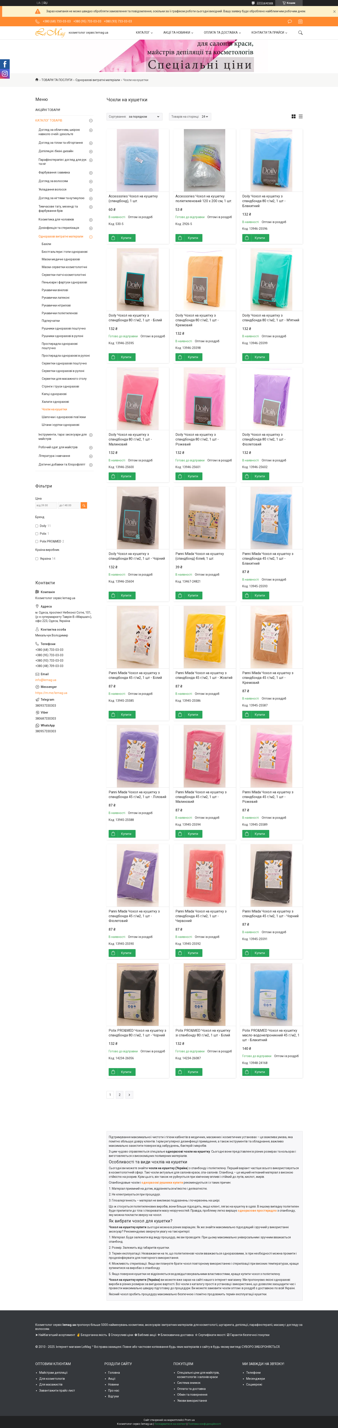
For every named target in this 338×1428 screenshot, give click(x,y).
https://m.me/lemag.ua (51, 693)
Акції (111, 1378)
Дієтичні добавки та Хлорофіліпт (62, 464)
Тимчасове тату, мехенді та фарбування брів (58, 208)
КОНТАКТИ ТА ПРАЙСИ (268, 32)
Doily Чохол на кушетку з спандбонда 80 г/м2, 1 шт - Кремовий (197, 320)
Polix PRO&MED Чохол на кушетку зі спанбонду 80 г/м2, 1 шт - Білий (202, 1032)
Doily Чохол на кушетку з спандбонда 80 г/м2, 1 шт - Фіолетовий (264, 439)
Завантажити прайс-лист (57, 1390)
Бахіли (46, 244)
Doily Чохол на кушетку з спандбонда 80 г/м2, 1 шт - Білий (135, 317)
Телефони (253, 1372)
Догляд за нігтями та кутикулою (61, 198)
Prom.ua (190, 1420)
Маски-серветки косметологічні (64, 267)
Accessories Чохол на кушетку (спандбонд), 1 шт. (133, 198)
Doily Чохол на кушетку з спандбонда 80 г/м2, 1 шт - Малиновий (130, 439)
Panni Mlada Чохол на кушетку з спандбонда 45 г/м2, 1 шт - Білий (135, 675)
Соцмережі (254, 1384)
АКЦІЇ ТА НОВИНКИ (176, 32)
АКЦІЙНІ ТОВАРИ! (47, 110)
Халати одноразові (55, 401)
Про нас (113, 1390)
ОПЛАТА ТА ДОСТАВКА (221, 32)
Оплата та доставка (191, 1389)
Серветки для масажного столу (64, 378)
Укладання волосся (52, 189)
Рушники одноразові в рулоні (62, 336)
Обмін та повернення (192, 1394)
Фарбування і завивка (54, 172)
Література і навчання (54, 456)
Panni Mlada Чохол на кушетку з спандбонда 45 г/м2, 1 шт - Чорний (270, 913)
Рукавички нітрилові (56, 305)
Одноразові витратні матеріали (97, 80)
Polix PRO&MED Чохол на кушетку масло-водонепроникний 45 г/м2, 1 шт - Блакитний (270, 1035)
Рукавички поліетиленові (60, 313)
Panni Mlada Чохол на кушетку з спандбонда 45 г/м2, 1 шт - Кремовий (267, 678)
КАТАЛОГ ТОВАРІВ (48, 120)
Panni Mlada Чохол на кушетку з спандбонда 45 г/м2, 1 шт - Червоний (201, 916)
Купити (126, 238)
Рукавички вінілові (55, 290)
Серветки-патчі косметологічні (64, 275)
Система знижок (188, 1382)
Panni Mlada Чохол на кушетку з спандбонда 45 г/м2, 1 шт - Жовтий (203, 675)
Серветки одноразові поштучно (64, 363)
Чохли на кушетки (54, 409)
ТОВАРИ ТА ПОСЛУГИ (56, 80)
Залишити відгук (290, 21)
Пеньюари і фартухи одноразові (64, 282)
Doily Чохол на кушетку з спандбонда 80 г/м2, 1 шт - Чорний (137, 556)
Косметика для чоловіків (56, 219)
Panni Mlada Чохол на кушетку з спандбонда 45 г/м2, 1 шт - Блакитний (267, 559)
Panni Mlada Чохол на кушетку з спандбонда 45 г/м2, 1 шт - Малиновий (201, 797)
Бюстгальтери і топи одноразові (65, 251)
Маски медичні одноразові (61, 259)
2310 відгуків (265, 3)
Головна (114, 1372)
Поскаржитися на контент (170, 1423)
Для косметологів (52, 1378)
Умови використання (192, 1400)
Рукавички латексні (55, 297)
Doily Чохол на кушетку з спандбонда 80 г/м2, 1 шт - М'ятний (270, 317)
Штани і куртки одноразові (60, 425)
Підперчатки (51, 320)
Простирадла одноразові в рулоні (66, 355)
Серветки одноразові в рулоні (63, 371)
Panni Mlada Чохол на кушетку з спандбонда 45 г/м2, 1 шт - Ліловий (137, 794)
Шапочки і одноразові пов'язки (64, 417)
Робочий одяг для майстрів (58, 447)
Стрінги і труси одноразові (60, 386)
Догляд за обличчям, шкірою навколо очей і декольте (59, 132)
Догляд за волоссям (53, 181)
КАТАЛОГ (143, 32)
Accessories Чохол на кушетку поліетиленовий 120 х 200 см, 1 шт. (203, 198)
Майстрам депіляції (53, 1372)
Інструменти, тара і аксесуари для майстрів (63, 437)
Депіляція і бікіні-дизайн (56, 151)
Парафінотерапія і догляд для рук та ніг (62, 162)
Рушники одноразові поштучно (64, 328)
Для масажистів (51, 1384)
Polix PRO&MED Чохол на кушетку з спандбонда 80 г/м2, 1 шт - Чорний (137, 1032)
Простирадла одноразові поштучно (60, 346)
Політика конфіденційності (204, 1423)
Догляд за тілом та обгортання (61, 142)
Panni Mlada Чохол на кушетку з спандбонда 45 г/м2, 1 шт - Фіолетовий (134, 916)
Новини (113, 1384)
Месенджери (255, 1378)
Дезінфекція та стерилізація (59, 228)
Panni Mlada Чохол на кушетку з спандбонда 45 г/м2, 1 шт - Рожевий (267, 797)
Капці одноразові (54, 394)
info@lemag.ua (45, 680)
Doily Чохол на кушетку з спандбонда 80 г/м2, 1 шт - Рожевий (197, 439)
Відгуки (113, 1396)
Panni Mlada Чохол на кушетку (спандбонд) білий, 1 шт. (199, 556)
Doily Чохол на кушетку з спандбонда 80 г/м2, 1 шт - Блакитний (264, 201)
